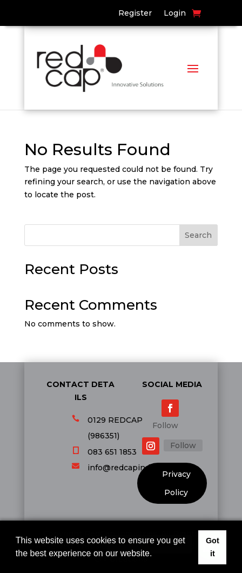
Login (175, 13)
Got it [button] (212, 547)
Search (198, 235)
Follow (165, 425)
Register (135, 13)
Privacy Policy (176, 483)
